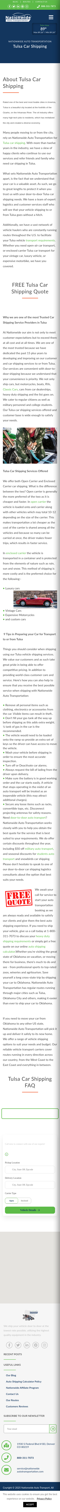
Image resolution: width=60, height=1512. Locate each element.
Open (11, 1201)
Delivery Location (13, 1178)
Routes (27, 2)
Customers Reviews (17, 1406)
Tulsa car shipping (14, 143)
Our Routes (12, 1400)
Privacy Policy (44, 1498)
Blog (15, 2)
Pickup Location (12, 1162)
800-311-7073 (46, 6)
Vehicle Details (30, 1210)
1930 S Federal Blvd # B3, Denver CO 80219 (36, 1445)
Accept (30, 1504)
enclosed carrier (16, 553)
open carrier (38, 501)
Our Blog (11, 1375)
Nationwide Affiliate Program (22, 1387)
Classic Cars (10, 389)
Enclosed (24, 1201)
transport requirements (40, 240)
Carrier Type (10, 1193)
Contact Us (41, 2)
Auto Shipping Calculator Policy (23, 1381)
